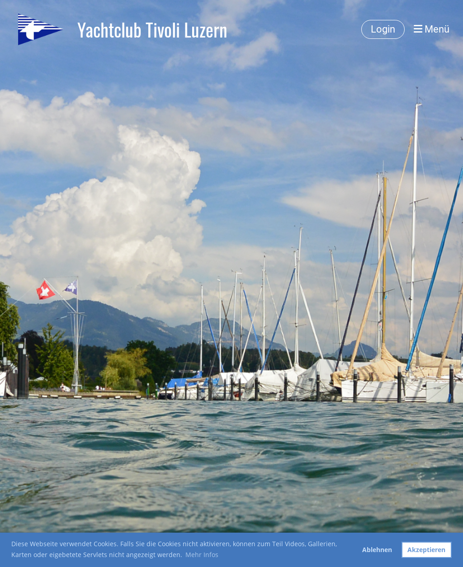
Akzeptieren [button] (426, 549)
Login (383, 29)
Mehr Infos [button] (201, 554)
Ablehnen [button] (377, 549)
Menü (431, 29)
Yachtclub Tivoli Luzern (152, 29)
